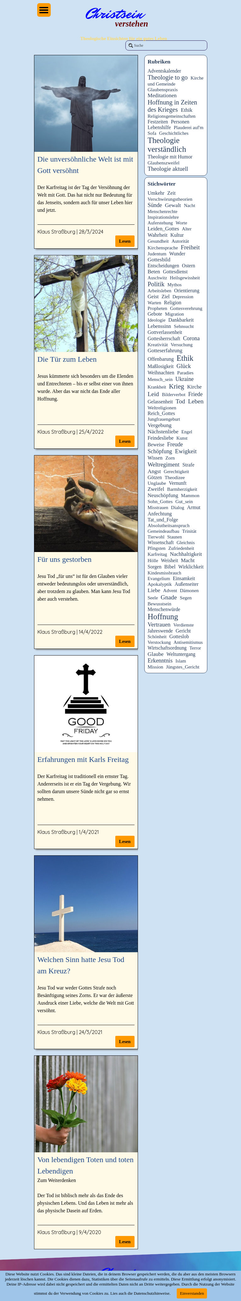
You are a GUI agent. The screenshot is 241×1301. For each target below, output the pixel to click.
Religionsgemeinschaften (172, 116)
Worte (181, 222)
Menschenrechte (163, 211)
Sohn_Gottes (160, 501)
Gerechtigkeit (176, 471)
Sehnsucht (184, 326)
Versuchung (182, 344)
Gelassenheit (160, 401)
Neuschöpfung (163, 495)
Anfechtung (160, 514)
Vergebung (160, 425)
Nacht (189, 205)
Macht (187, 560)
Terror (195, 647)
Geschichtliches (173, 133)
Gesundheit (158, 241)
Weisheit (169, 560)
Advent (170, 590)
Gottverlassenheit (165, 332)
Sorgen (155, 566)
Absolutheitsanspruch (169, 525)
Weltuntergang (181, 654)
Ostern (188, 265)
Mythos (175, 284)
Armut (194, 507)
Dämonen (189, 590)
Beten (154, 272)
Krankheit (157, 386)
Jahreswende (160, 630)
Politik (156, 284)
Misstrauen (158, 507)
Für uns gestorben (64, 559)
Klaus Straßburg (56, 232)
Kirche (194, 387)
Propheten (157, 308)
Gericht (183, 630)
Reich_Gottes (161, 413)
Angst (154, 471)
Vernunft (177, 483)
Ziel (166, 296)
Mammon (190, 495)
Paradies (185, 372)
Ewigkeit (186, 451)
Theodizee (175, 477)
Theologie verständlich (167, 144)
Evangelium (159, 578)
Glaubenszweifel (164, 162)
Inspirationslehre (163, 217)
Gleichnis (185, 542)
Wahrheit (158, 235)
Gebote (155, 314)
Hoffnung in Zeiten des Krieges (172, 106)
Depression (182, 296)
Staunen (174, 536)
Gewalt (173, 205)
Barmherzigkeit (182, 489)
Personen (180, 121)
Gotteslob (179, 636)
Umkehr (156, 193)
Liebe (154, 590)
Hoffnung (163, 616)
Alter (187, 228)
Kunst (181, 438)
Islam (180, 660)
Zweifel (156, 489)
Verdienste (183, 624)
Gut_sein (184, 501)
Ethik (186, 110)
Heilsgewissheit (185, 277)
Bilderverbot (173, 394)
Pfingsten (157, 548)
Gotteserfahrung (165, 350)
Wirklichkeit (191, 566)
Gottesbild (159, 260)
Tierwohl (156, 536)
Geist (153, 297)
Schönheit (157, 636)
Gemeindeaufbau (164, 531)
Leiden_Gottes (163, 229)
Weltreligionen (162, 407)
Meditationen (162, 95)
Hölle (153, 560)
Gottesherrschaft (164, 338)
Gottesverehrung (186, 308)
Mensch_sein (160, 379)
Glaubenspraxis (163, 89)
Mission (156, 666)
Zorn (170, 457)
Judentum (157, 253)
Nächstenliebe (163, 432)
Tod (180, 401)
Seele (153, 597)
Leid (153, 393)
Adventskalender (164, 71)
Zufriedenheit (181, 548)
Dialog (177, 507)
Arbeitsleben (159, 290)
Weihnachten (161, 373)
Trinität (189, 531)
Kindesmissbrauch (164, 572)
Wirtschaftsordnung (167, 647)
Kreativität (158, 344)
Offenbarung (161, 359)
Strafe (188, 464)
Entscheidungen (163, 265)
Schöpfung (160, 451)
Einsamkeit (184, 578)
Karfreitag (157, 554)
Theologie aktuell (168, 169)
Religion (172, 302)
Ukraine (184, 379)
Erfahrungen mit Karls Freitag (83, 759)
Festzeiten (158, 121)
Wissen (155, 458)
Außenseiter (186, 584)
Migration (174, 314)
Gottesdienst (175, 271)
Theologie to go (168, 77)
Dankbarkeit (181, 320)
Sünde (155, 205)
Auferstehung (160, 222)
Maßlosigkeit (161, 366)
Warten (154, 302)
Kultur (177, 235)
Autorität (180, 241)
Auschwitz (157, 277)
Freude (175, 444)
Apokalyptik (160, 584)
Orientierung (186, 290)
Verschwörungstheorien (170, 199)
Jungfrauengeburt (164, 419)
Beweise (156, 444)
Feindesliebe (161, 438)
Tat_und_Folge (163, 519)
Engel (186, 431)
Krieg (176, 386)
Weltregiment (164, 464)
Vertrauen (159, 624)
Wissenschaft (161, 542)
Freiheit (190, 247)
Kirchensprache (163, 247)
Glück (183, 366)
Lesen (125, 241)
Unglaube (157, 483)
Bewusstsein (159, 603)
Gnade (169, 597)
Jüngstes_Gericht (182, 666)
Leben (196, 401)
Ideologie (157, 320)
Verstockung (159, 642)
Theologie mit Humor (170, 157)
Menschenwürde (164, 609)
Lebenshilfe (159, 127)
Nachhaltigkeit (186, 554)
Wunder (177, 253)
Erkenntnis (160, 660)
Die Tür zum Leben (67, 359)
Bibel (169, 567)
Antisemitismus (188, 642)
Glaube (156, 654)
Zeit (171, 193)
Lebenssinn (159, 326)
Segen (186, 597)
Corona (191, 338)
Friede (195, 394)
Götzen (155, 477)
